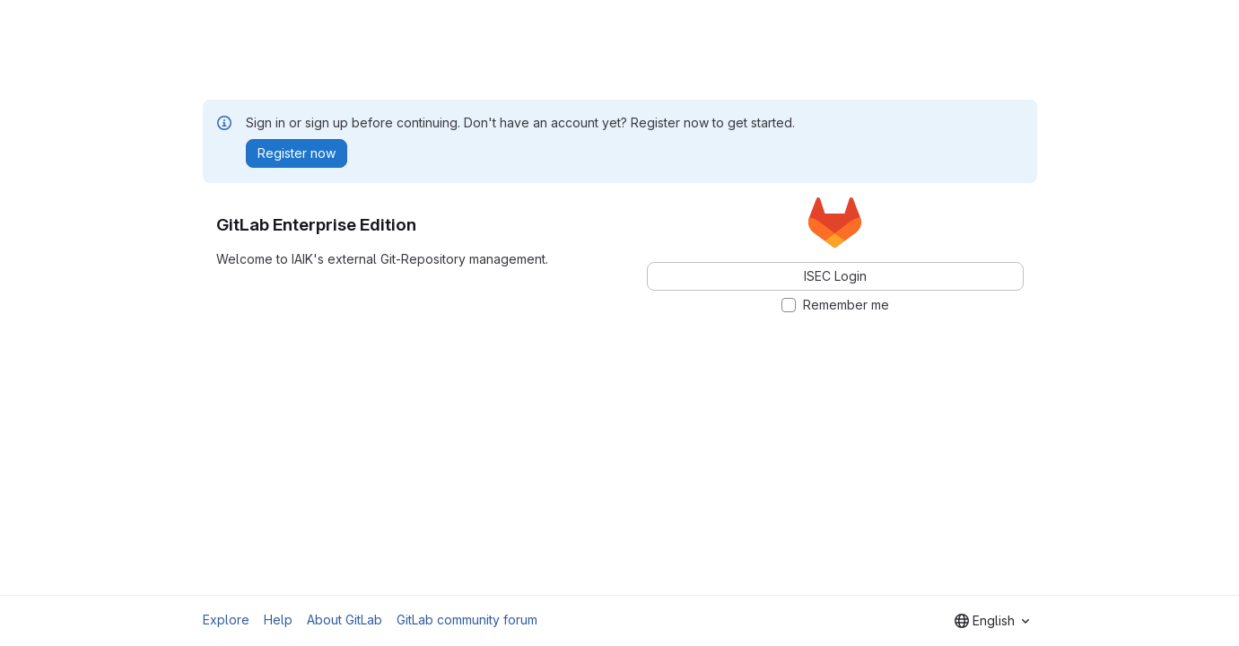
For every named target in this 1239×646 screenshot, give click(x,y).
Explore (226, 619)
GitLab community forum (467, 619)
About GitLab (344, 619)
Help (278, 619)
